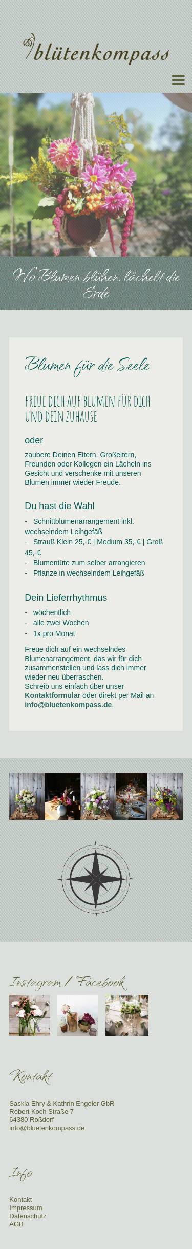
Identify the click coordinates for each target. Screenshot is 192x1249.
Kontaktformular (52, 695)
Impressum (25, 1208)
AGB (16, 1224)
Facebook (99, 980)
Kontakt (20, 1199)
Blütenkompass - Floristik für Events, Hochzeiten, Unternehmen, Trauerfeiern (96, 49)
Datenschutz (27, 1216)
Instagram (34, 980)
